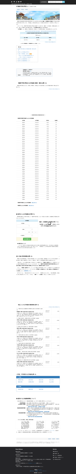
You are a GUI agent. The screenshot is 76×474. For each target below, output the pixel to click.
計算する (27, 239)
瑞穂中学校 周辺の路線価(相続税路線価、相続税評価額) (38, 411)
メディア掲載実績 (57, 455)
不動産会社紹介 (57, 459)
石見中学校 (41, 389)
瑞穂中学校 (30, 389)
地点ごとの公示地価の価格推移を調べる (26, 55)
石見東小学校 (31, 381)
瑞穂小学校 (20, 381)
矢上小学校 (51, 381)
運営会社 (55, 451)
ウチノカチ (52, 430)
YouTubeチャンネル (32, 463)
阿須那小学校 (20, 379)
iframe (49, 56)
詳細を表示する (34, 202)
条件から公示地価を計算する (23, 51)
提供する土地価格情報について (24, 58)
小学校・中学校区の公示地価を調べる (26, 57)
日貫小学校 (41, 381)
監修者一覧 (56, 453)
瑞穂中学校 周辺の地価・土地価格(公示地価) (36, 406)
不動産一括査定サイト (58, 457)
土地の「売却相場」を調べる (24, 53)
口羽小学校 (30, 379)
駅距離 (23, 223)
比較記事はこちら (27, 270)
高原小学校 (41, 379)
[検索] (63, 2)
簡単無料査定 (44, 1)
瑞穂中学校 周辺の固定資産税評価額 (35, 416)
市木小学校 (51, 379)
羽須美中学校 (20, 389)
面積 (23, 229)
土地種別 (22, 235)
